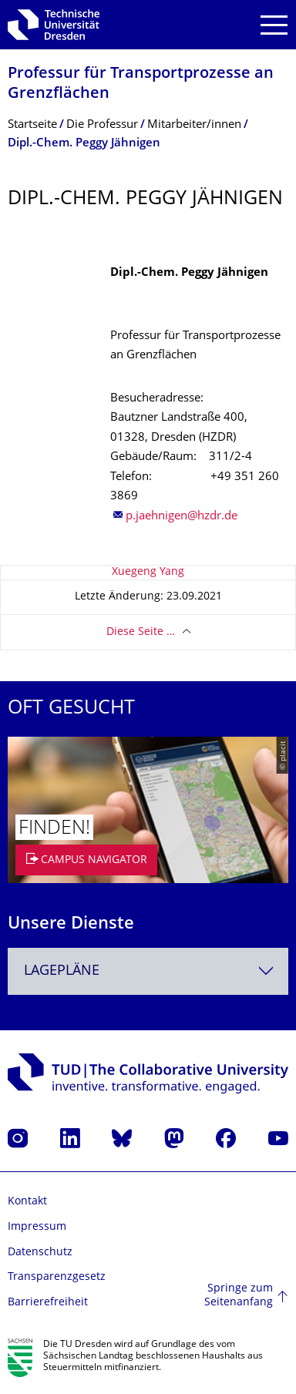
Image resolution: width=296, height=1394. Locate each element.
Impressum (37, 1227)
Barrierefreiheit (48, 1303)
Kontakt (27, 1202)
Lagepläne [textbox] (61, 971)
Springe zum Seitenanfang (238, 1296)
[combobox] (148, 971)
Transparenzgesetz (57, 1277)
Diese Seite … (140, 632)
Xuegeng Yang (148, 572)
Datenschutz (40, 1253)
